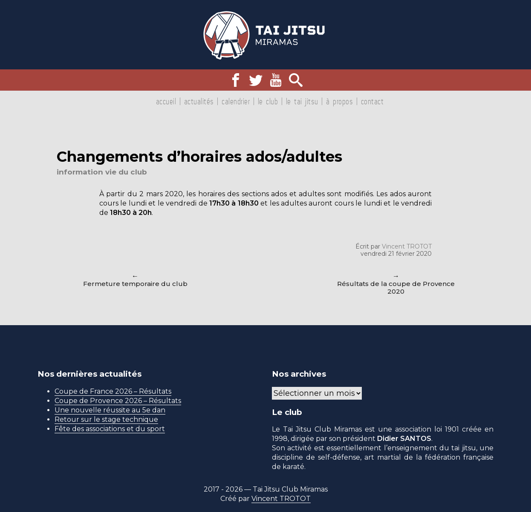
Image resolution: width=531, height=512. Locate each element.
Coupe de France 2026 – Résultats (113, 391)
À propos (339, 101)
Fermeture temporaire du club (135, 284)
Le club (268, 101)
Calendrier (236, 101)
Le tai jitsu (302, 101)
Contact (372, 101)
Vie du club (126, 172)
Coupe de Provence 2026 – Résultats (118, 401)
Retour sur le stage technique (106, 419)
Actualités (199, 101)
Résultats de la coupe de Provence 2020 (396, 287)
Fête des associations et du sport (110, 429)
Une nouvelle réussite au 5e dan (110, 410)
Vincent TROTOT (407, 246)
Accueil (166, 101)
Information (80, 172)
